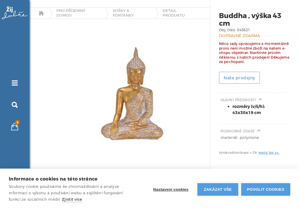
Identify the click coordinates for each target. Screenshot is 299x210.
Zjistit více (72, 199)
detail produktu (174, 13)
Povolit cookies (265, 189)
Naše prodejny (239, 78)
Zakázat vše (218, 189)
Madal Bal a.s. (268, 153)
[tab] (42, 85)
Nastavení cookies (171, 189)
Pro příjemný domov (70, 13)
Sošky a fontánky (123, 13)
